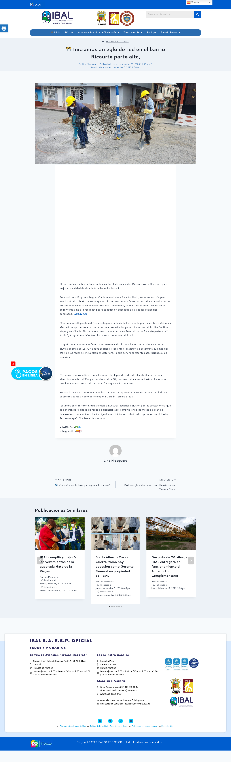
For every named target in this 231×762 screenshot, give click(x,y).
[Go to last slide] (40, 560)
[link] (4, 28)
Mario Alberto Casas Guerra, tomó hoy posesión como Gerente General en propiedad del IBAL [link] (115, 566)
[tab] (109, 606)
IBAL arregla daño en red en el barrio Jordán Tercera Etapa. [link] (147, 484)
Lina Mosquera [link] (89, 64)
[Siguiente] (191, 560)
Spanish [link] (193, 2)
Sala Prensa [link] (161, 581)
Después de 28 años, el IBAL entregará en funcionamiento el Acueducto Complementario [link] (169, 566)
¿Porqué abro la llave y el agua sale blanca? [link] (84, 482)
